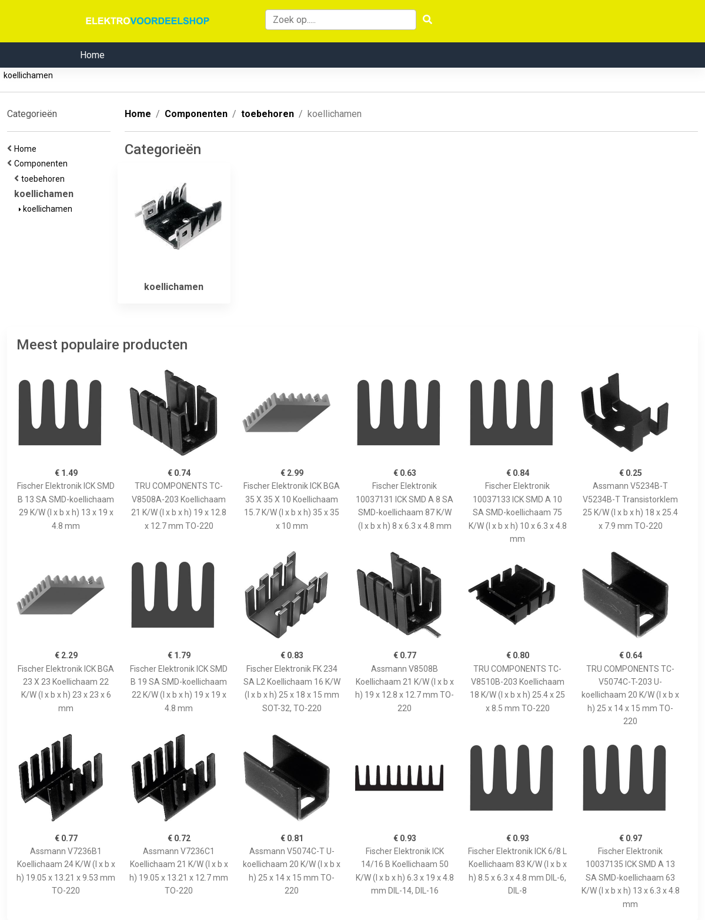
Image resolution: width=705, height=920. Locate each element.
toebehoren (44, 179)
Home (92, 55)
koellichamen (28, 75)
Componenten (42, 163)
